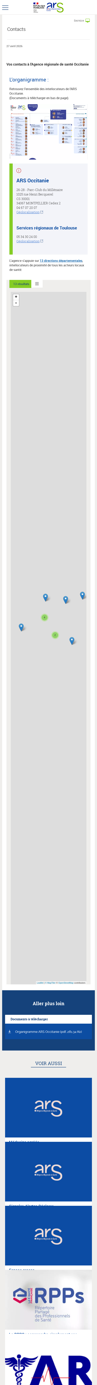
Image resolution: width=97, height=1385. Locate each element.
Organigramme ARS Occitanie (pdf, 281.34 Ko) (48, 1032)
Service (79, 20)
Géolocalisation (28, 212)
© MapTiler (50, 983)
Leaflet (40, 983)
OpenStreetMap (66, 983)
